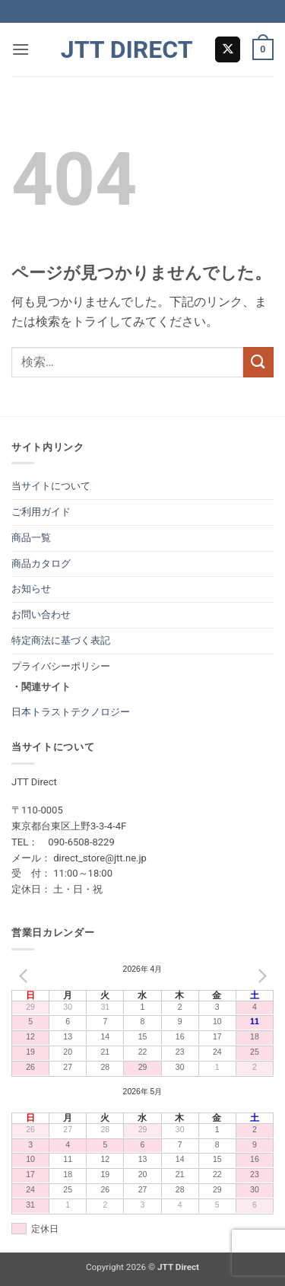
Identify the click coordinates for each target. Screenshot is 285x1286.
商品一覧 (31, 537)
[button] (20, 49)
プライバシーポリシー (60, 666)
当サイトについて (50, 486)
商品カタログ (41, 563)
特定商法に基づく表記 (60, 640)
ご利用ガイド (41, 511)
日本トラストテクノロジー (70, 712)
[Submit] (258, 362)
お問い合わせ (41, 614)
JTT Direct (127, 49)
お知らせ (31, 588)
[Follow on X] (227, 49)
